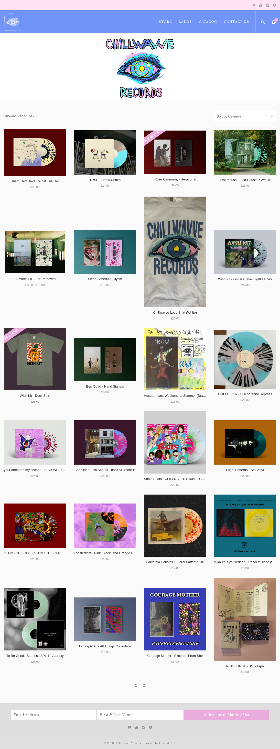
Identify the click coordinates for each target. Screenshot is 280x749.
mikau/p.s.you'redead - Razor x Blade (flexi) (246, 562)
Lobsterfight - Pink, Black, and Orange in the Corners (113, 553)
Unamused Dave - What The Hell (34, 181)
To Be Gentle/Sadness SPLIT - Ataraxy (35, 656)
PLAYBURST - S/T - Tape (245, 666)
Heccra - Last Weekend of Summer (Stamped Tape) (182, 396)
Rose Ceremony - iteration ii (175, 179)
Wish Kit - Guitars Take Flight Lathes (245, 279)
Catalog (208, 22)
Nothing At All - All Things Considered (105, 646)
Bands (185, 22)
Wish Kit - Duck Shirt (35, 396)
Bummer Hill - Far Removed (35, 279)
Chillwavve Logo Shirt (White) (175, 312)
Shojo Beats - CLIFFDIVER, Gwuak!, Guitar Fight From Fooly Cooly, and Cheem (203, 479)
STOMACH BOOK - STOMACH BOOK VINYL (38, 553)
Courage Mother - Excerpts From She (175, 656)
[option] (140, 68)
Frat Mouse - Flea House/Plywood (245, 180)
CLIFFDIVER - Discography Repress (245, 394)
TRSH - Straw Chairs (105, 180)
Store (165, 22)
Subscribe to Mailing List (226, 715)
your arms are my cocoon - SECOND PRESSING (40, 470)
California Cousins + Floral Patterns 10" (175, 562)
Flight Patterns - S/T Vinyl (245, 470)
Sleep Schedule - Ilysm (105, 279)
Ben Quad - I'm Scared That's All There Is (105, 470)
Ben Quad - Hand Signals (105, 386)
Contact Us (236, 22)
